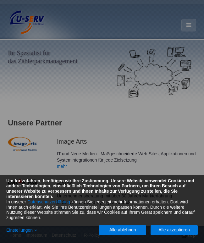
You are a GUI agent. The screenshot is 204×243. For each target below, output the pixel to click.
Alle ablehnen (122, 229)
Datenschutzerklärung (48, 201)
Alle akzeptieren (174, 229)
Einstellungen (19, 230)
